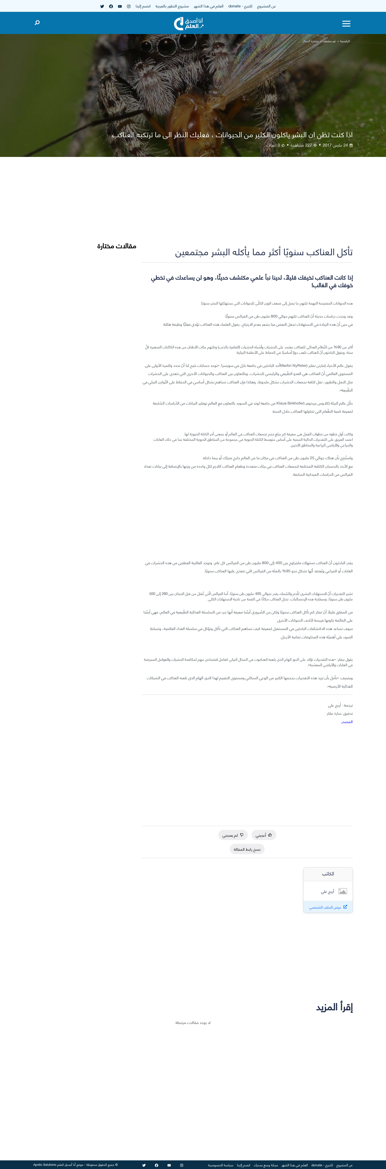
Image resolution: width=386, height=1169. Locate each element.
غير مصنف (329, 41)
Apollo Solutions (44, 1164)
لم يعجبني (233, 834)
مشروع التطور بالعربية (172, 5)
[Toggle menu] (346, 23)
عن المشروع (266, 5)
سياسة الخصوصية (220, 1165)
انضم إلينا (143, 5)
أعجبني (264, 834)
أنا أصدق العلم (66, 1164)
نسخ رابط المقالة (247, 848)
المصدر (347, 721)
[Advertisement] (247, 205)
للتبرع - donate (240, 5)
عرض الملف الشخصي (325, 907)
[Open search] (37, 22)
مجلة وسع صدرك (266, 1165)
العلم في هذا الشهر (209, 5)
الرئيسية (345, 41)
